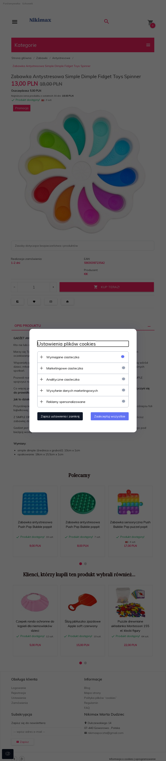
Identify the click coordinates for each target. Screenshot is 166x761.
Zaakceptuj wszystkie (109, 416)
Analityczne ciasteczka (62, 379)
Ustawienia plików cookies (66, 344)
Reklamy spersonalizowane (65, 402)
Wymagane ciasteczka (62, 357)
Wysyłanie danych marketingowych (72, 390)
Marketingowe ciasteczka (64, 368)
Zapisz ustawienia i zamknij (60, 416)
